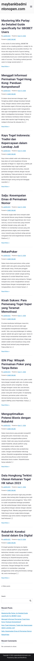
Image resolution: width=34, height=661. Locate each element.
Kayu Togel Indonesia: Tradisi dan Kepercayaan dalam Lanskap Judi (16, 626)
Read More (5, 66)
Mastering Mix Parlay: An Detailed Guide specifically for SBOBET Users (14, 614)
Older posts (6, 586)
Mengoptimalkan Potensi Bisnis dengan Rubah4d (16, 417)
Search (3, 596)
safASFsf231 (7, 36)
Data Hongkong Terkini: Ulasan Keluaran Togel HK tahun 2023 (16, 479)
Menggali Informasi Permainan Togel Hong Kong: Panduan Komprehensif (15, 620)
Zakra (15, 657)
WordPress (23, 657)
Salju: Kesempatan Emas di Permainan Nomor (14, 199)
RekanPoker (9, 251)
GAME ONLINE (11, 39)
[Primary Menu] (31, 6)
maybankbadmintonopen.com (22, 655)
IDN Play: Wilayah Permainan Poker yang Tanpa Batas (16, 364)
